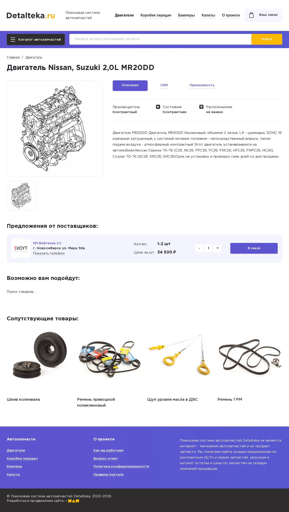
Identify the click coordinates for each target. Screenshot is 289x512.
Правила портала (108, 474)
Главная (13, 57)
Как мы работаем (109, 450)
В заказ (254, 248)
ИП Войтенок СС (48, 243)
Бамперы (186, 15)
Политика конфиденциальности (122, 466)
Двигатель (34, 57)
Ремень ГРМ (229, 399)
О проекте (231, 15)
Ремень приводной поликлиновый (96, 402)
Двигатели (124, 15)
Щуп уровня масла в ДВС (172, 399)
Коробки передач (156, 15)
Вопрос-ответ (106, 458)
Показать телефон (49, 253)
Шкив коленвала (23, 399)
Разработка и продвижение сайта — (45, 500)
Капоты (208, 15)
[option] (21, 195)
